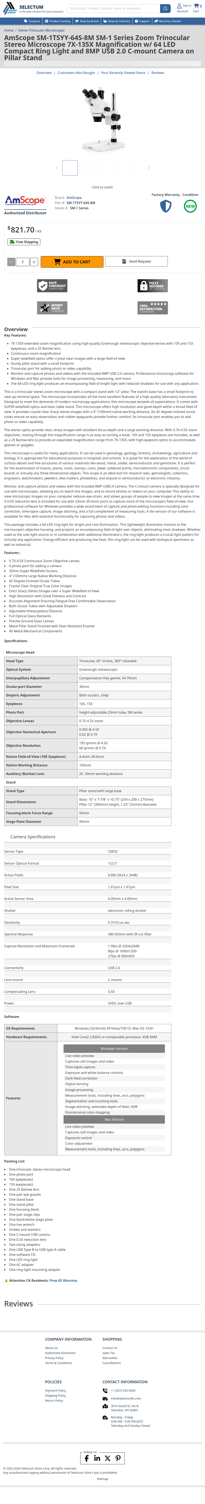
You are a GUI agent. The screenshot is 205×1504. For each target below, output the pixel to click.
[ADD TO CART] (72, 262)
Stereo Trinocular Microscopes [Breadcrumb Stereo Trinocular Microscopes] (41, 30)
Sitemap (102, 1479)
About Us (51, 1348)
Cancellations (112, 1363)
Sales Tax (109, 1353)
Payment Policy (55, 1390)
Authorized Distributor (60, 1353)
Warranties (110, 1358)
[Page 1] (70, 168)
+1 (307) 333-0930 (123, 1390)
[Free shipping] (24, 242)
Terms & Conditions (58, 1363)
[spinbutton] (22, 262)
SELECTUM (31, 7)
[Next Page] (149, 168)
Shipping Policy (55, 1395)
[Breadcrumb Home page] (9, 30)
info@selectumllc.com (126, 1398)
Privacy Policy (54, 1358)
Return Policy (54, 1400)
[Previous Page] (56, 168)
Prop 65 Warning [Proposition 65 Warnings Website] (63, 1280)
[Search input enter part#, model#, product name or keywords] (119, 8)
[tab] (70, 168)
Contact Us (110, 1348)
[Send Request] (136, 261)
